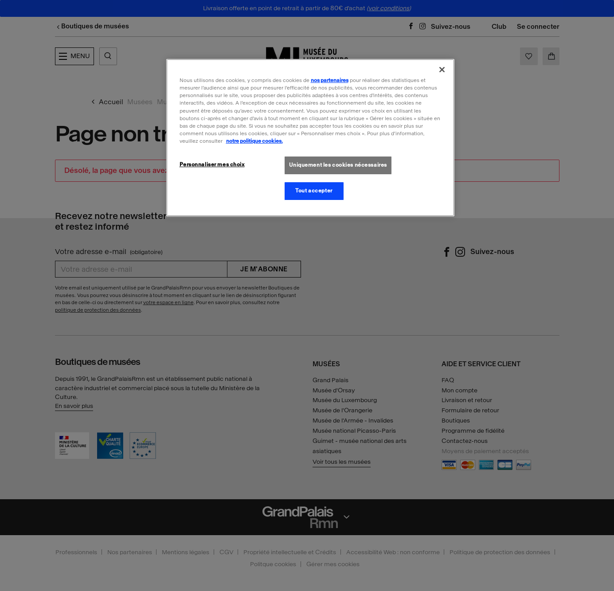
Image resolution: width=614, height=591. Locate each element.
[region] (310, 137)
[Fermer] (442, 69)
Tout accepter (313, 190)
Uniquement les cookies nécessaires (338, 165)
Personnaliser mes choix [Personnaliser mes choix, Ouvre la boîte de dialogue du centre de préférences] (212, 164)
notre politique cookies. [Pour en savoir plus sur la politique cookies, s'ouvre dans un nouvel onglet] (254, 141)
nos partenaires (329, 80)
